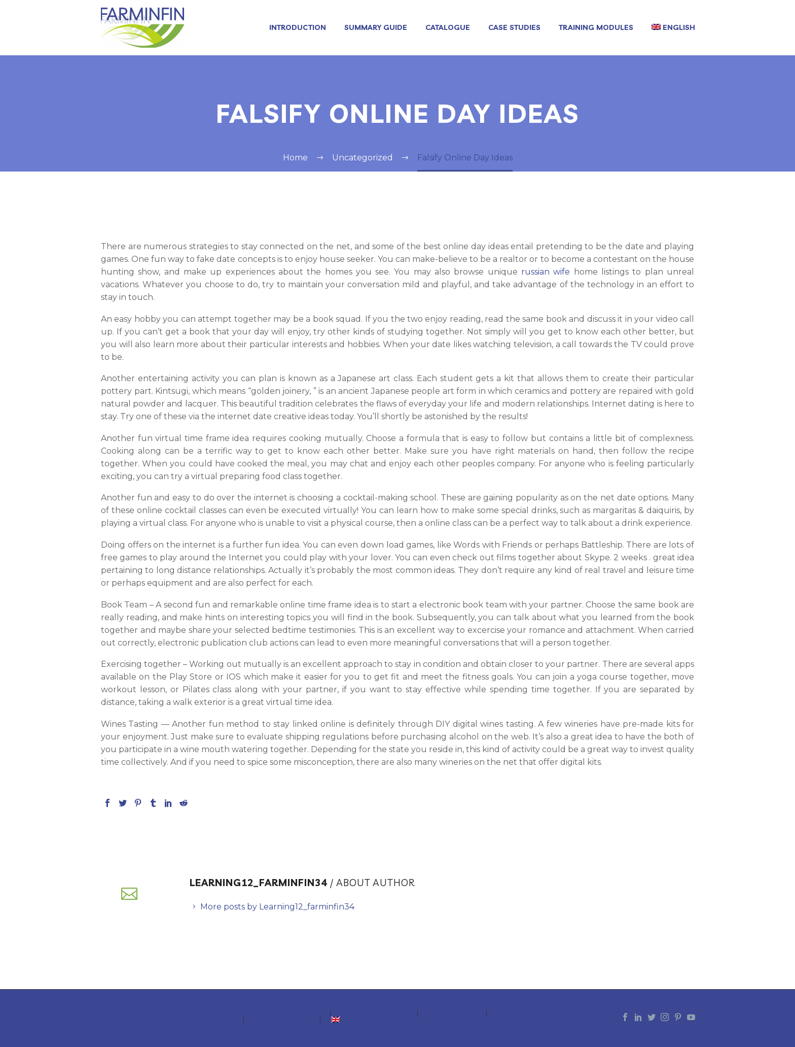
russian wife (545, 272)
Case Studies (514, 27)
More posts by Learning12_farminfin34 (277, 906)
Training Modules (596, 27)
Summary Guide (375, 27)
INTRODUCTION (297, 27)
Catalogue (447, 27)
